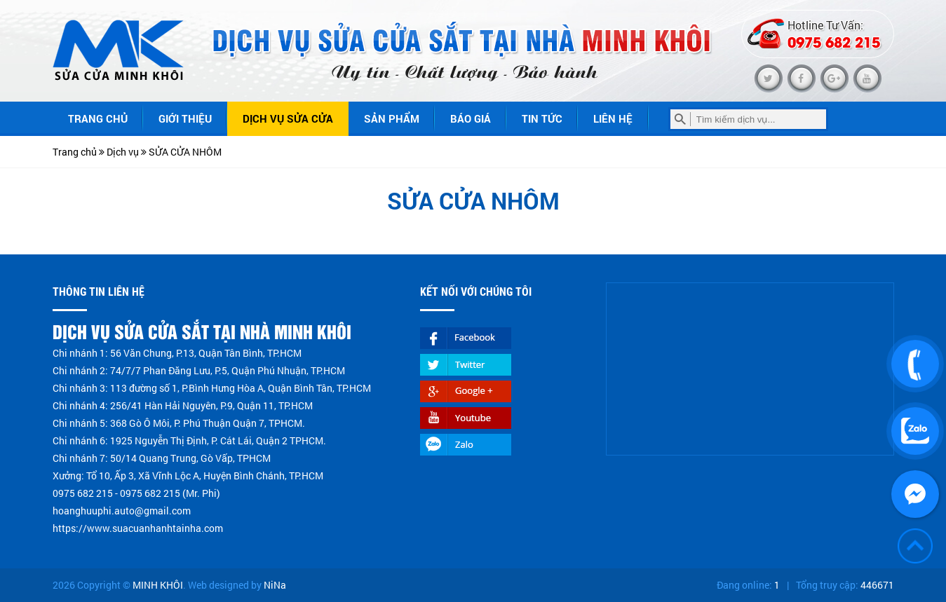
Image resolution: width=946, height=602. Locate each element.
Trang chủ (98, 118)
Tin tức (542, 118)
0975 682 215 (834, 41)
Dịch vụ (123, 151)
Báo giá (470, 118)
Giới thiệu (185, 118)
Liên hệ (613, 118)
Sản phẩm (391, 118)
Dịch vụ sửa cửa (288, 118)
